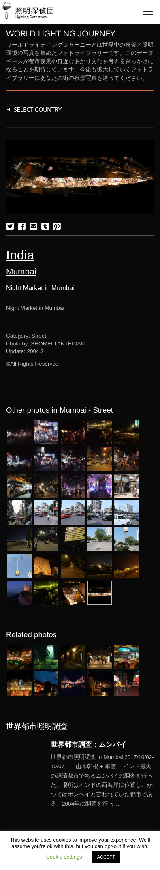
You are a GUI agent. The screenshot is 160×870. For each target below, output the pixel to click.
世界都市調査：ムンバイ (88, 744)
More (102, 780)
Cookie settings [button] (64, 857)
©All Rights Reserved (32, 364)
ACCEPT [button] (106, 857)
